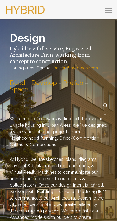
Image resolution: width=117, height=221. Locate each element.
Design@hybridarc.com (76, 67)
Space (19, 89)
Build (17, 83)
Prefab (73, 83)
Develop (44, 83)
